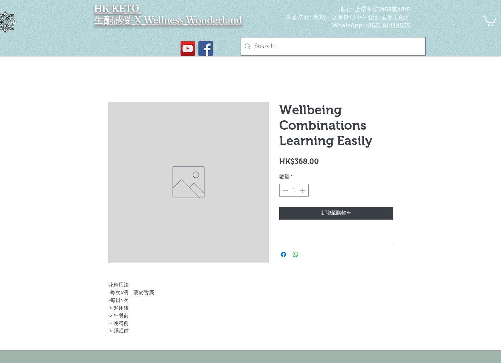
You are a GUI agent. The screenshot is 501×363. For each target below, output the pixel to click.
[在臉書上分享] (283, 254)
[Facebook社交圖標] (205, 48)
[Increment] (303, 190)
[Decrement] (284, 190)
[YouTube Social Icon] (188, 48)
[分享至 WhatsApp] (295, 254)
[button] (489, 20)
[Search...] (333, 46)
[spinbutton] (294, 190)
